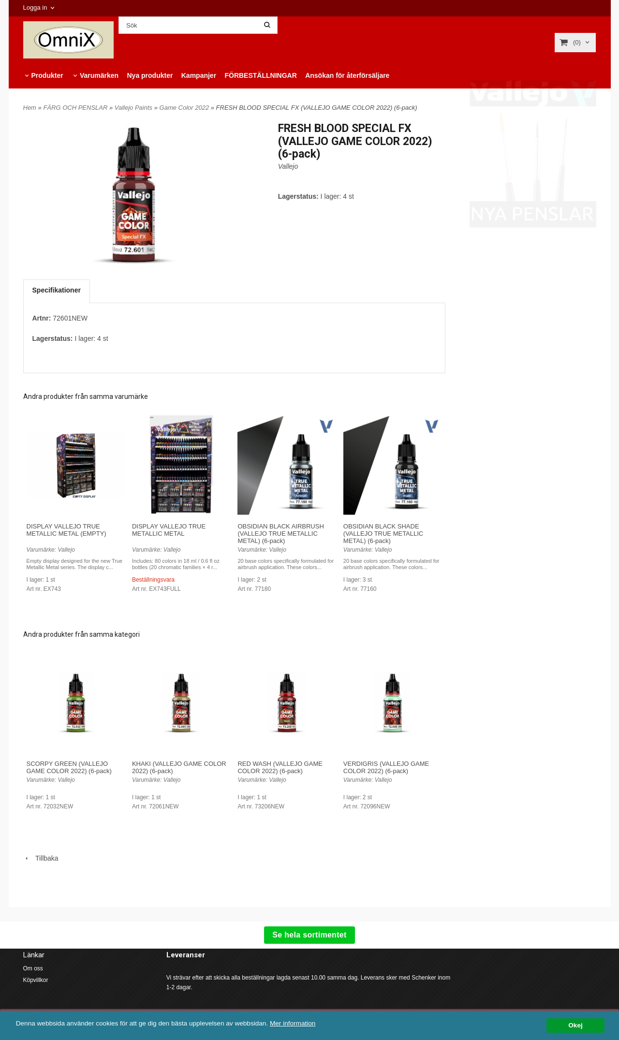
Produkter (47, 75)
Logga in (35, 7)
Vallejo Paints (134, 107)
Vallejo (288, 166)
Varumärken (99, 75)
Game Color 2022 (185, 107)
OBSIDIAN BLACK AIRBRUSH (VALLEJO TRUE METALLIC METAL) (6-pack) (280, 533)
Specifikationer (56, 290)
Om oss (33, 968)
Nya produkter (150, 75)
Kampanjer (198, 75)
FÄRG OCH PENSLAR (76, 107)
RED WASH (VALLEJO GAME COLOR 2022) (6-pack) (280, 767)
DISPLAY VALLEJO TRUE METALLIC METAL (169, 530)
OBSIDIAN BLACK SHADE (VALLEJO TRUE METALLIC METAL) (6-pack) (383, 533)
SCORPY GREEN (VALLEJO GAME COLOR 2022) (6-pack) (69, 767)
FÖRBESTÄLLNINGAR (260, 75)
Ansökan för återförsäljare (347, 75)
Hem (29, 107)
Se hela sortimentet (309, 935)
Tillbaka (41, 858)
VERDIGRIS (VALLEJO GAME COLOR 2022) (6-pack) (386, 767)
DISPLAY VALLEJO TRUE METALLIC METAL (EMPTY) (66, 530)
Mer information (292, 1023)
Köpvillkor (35, 980)
